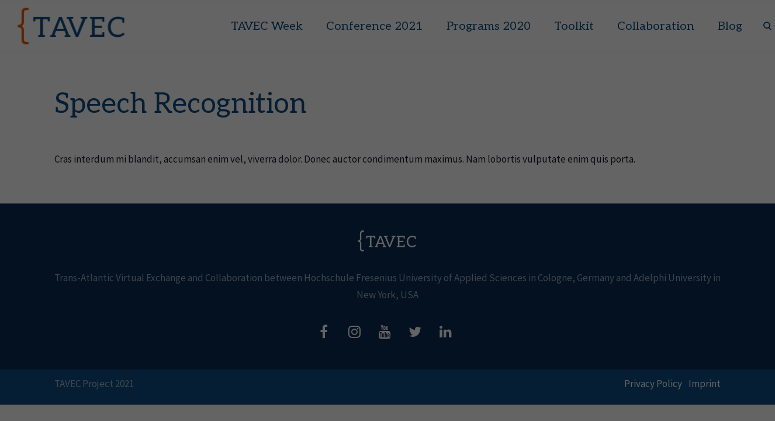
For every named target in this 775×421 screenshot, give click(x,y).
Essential (174, 383)
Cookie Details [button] (600, 410)
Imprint (685, 410)
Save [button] (637, 367)
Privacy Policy (648, 410)
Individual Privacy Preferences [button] (638, 395)
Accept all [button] (637, 329)
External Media (415, 383)
